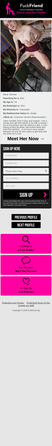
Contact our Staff (26, 305)
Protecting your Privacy (13, 303)
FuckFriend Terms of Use (38, 303)
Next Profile (26, 225)
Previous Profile (26, 217)
